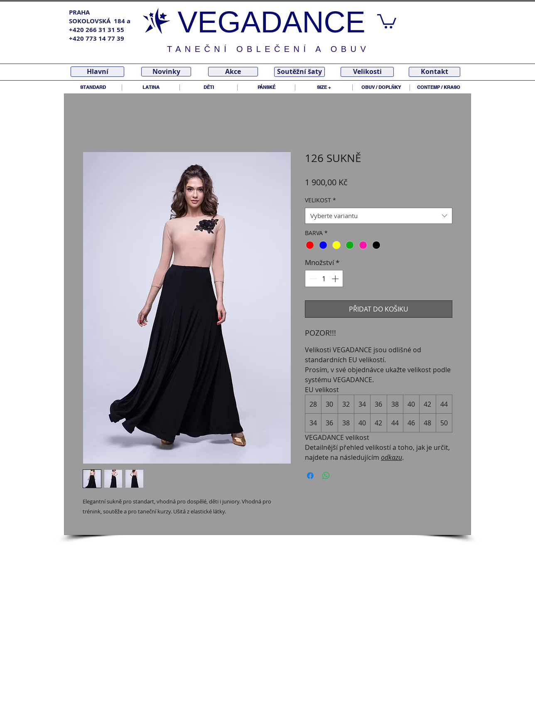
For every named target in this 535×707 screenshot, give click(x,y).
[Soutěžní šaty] (299, 72)
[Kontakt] (434, 72)
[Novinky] (166, 71)
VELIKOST (320, 200)
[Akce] (233, 71)
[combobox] (378, 216)
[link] (386, 20)
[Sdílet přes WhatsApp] (326, 476)
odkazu (391, 457)
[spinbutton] (324, 278)
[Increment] (336, 278)
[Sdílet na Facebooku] (310, 476)
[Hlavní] (97, 71)
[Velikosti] (367, 72)
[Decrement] (312, 278)
